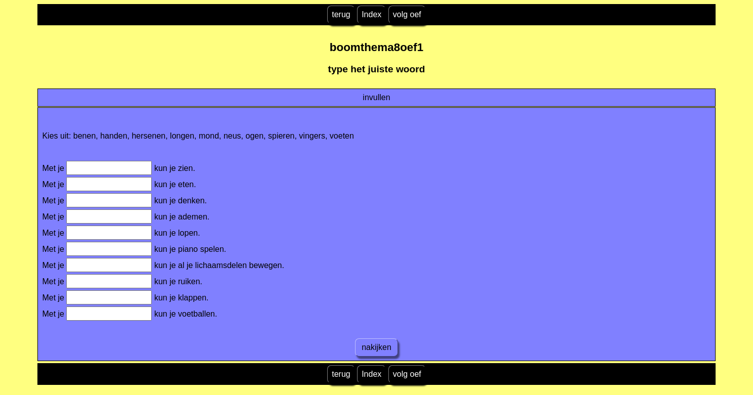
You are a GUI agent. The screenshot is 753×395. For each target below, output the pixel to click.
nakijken (377, 347)
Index (371, 14)
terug (341, 14)
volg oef (407, 14)
